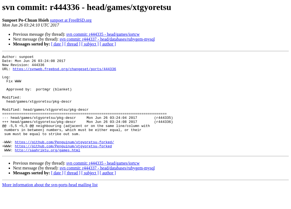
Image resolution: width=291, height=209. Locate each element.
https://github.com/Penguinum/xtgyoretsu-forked (63, 164)
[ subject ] (90, 44)
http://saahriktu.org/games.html (47, 169)
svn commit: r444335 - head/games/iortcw (103, 34)
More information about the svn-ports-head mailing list (50, 204)
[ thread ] (72, 44)
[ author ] (108, 44)
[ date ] (57, 44)
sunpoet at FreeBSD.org (71, 20)
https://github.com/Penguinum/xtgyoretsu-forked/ (64, 159)
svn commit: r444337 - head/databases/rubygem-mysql (107, 39)
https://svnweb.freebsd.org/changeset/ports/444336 (64, 72)
